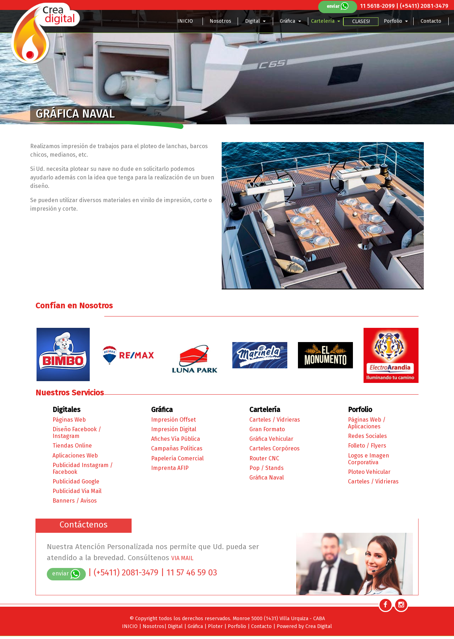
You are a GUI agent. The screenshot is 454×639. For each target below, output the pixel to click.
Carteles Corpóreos (274, 448)
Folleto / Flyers (367, 445)
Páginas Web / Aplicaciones (367, 423)
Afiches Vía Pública (175, 438)
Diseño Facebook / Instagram (76, 432)
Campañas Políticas (177, 448)
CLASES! (361, 21)
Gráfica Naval (266, 477)
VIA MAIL (182, 558)
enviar (338, 6)
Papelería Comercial (177, 458)
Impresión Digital (173, 429)
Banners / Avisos (74, 500)
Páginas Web (69, 419)
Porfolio (394, 21)
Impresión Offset (173, 419)
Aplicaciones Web (75, 455)
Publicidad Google (75, 481)
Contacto (431, 21)
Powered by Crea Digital (304, 626)
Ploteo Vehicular (369, 472)
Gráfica (288, 21)
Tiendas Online (72, 445)
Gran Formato (267, 429)
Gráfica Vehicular (271, 438)
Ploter (216, 626)
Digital (253, 21)
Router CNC (264, 458)
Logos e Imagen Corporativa (368, 459)
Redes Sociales (367, 436)
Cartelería (323, 21)
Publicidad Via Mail (76, 491)
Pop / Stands (266, 468)
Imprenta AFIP (170, 468)
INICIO (185, 21)
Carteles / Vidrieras (274, 419)
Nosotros (220, 21)
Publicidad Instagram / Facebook (82, 468)
